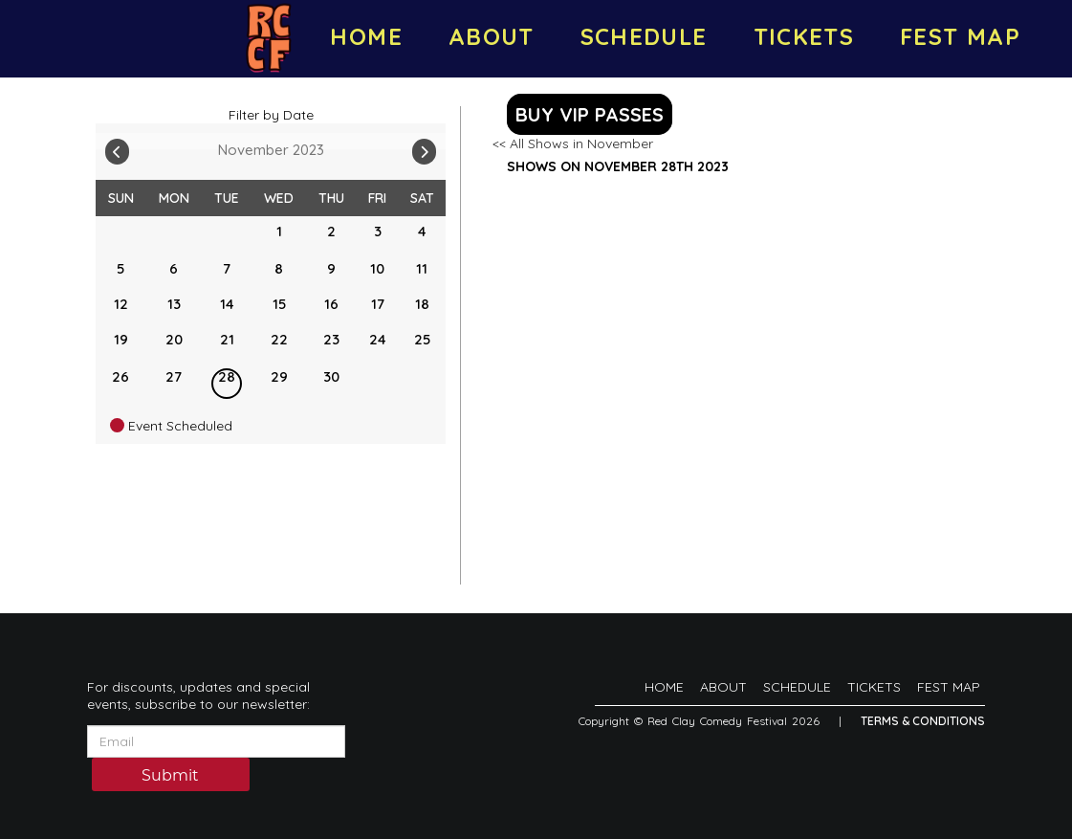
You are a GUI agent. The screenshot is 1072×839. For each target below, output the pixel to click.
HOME (366, 36)
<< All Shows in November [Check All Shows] (572, 143)
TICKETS (804, 36)
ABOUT (491, 36)
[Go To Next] (424, 147)
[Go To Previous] (117, 147)
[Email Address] (216, 741)
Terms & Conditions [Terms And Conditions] (923, 721)
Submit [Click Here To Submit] (170, 775)
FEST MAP (960, 36)
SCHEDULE (644, 36)
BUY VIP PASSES (589, 114)
